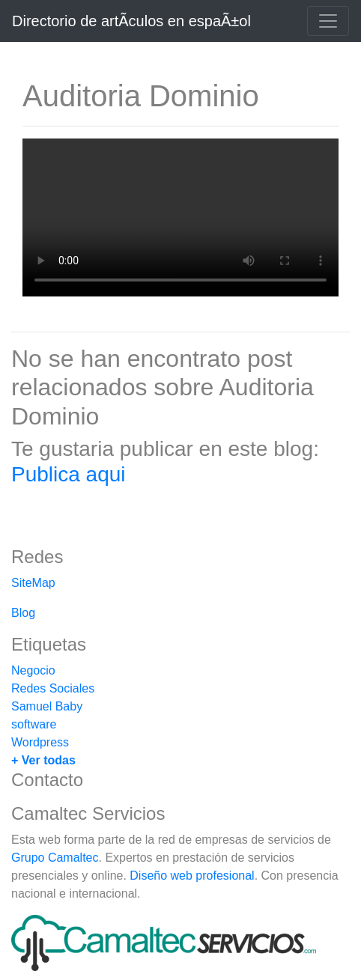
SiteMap (33, 582)
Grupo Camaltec (55, 857)
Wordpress (40, 742)
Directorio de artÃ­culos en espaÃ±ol (131, 21)
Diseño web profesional (192, 875)
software (33, 724)
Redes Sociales (52, 688)
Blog (23, 612)
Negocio (33, 670)
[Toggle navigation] (328, 21)
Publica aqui (68, 474)
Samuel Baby (46, 706)
